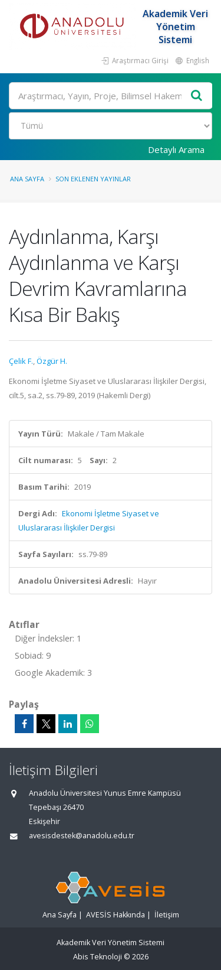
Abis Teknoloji (97, 957)
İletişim (166, 915)
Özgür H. (52, 361)
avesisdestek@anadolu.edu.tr (81, 836)
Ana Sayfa (27, 178)
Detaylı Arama (176, 149)
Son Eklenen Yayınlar (93, 178)
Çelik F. (21, 361)
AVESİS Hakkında (115, 915)
